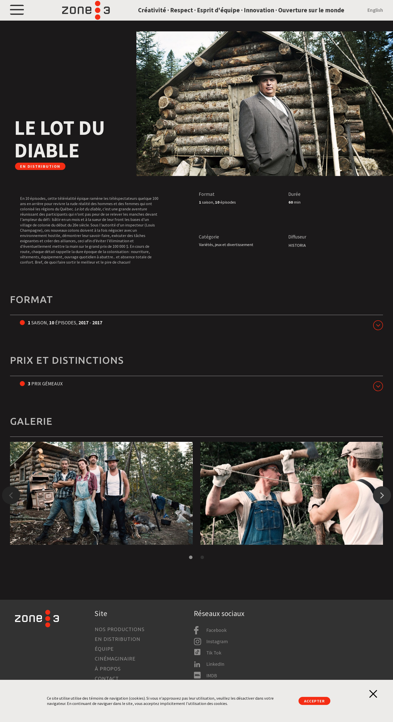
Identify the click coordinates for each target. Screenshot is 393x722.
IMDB (211, 676)
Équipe (104, 649)
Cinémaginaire (115, 658)
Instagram (217, 641)
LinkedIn (215, 664)
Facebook (216, 630)
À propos (108, 669)
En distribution (118, 639)
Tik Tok (213, 653)
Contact (107, 678)
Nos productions (120, 629)
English (375, 16)
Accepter (314, 700)
